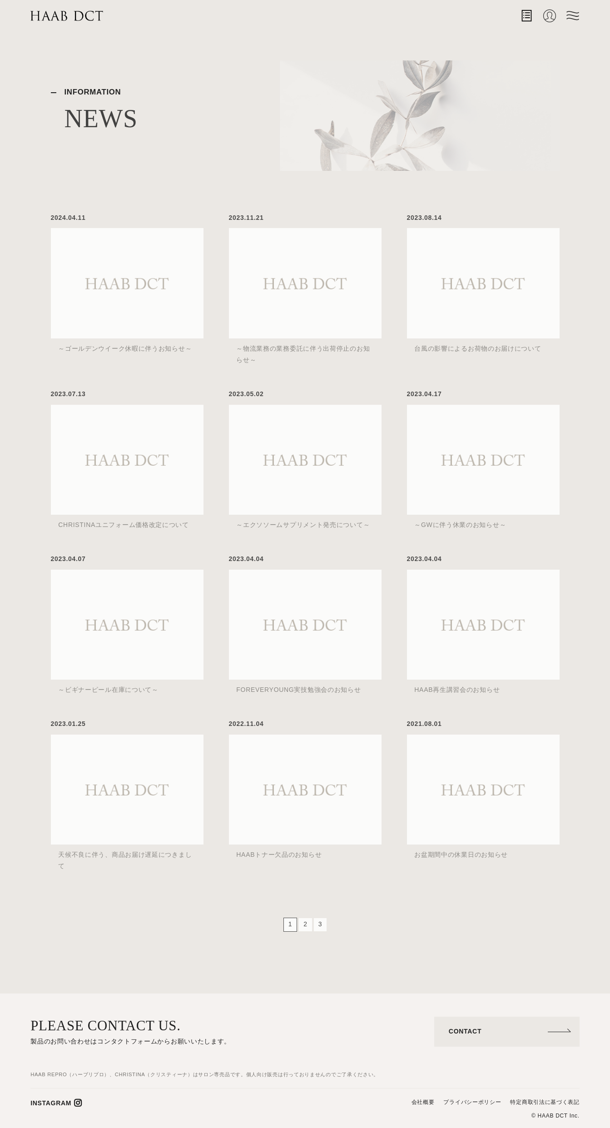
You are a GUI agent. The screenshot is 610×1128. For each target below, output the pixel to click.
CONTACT (465, 1031)
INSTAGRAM (50, 1103)
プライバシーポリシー (472, 1102)
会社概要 (423, 1102)
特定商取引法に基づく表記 (544, 1102)
